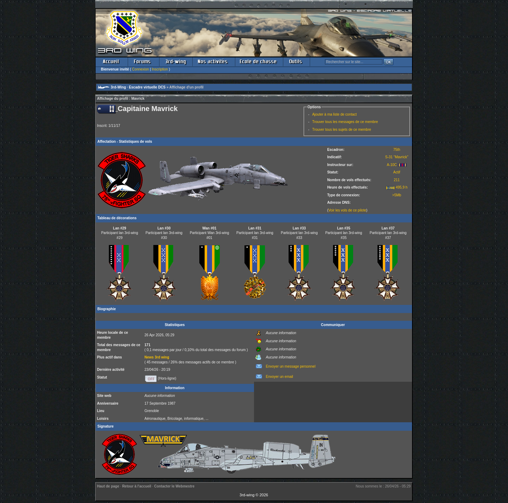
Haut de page (108, 486)
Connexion (140, 69)
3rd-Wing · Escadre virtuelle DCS (138, 87)
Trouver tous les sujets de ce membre (341, 129)
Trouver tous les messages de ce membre (345, 122)
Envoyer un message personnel (291, 366)
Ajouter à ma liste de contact (334, 114)
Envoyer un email (279, 377)
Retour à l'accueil (136, 486)
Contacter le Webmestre (174, 486)
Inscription (160, 69)
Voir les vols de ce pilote (347, 210)
